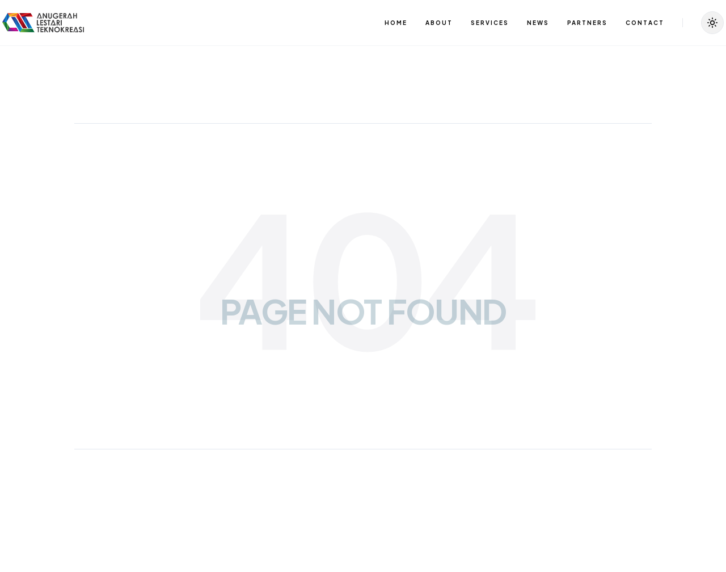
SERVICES (490, 22)
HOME (396, 22)
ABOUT (439, 22)
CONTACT (645, 22)
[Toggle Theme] (712, 22)
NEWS (538, 22)
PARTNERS (587, 22)
